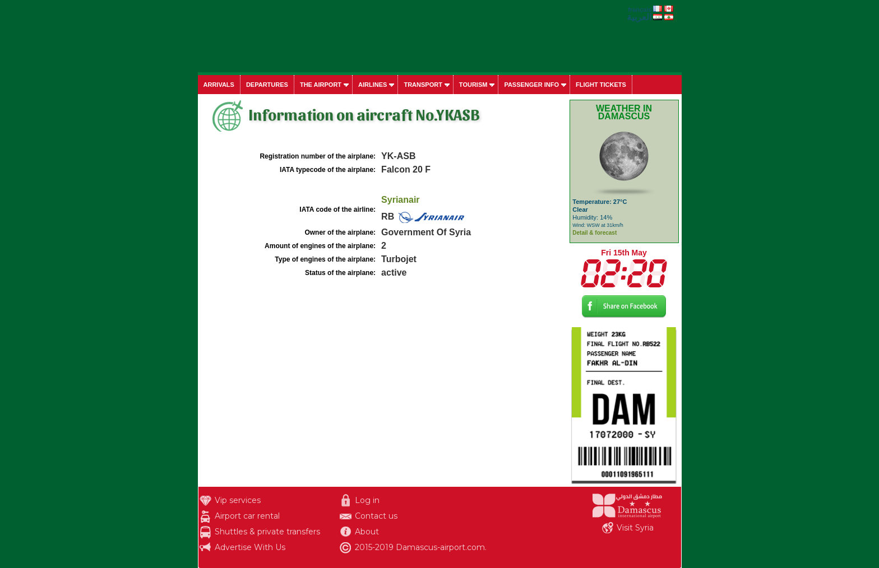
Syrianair (400, 199)
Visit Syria (635, 528)
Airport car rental (247, 516)
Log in (367, 500)
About (367, 532)
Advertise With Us (250, 547)
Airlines (372, 84)
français (639, 9)
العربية (639, 17)
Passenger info (531, 84)
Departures (267, 84)
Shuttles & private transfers (267, 532)
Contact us (376, 516)
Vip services (238, 500)
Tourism (473, 84)
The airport (320, 84)
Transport (423, 84)
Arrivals (218, 84)
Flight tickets (601, 84)
